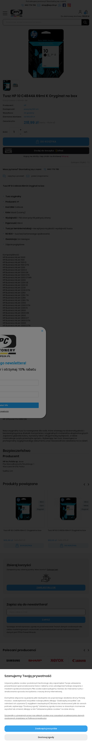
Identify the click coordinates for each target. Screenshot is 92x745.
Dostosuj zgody (46, 737)
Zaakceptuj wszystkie (46, 728)
